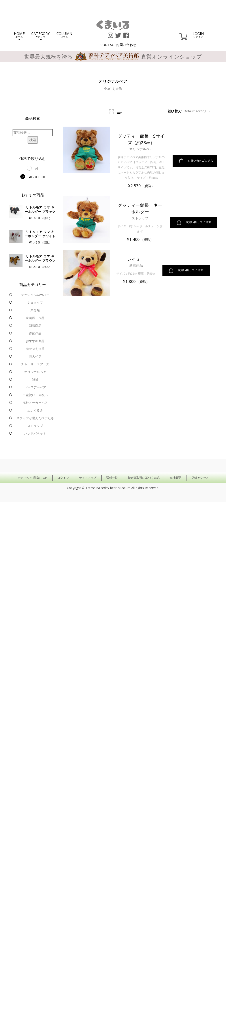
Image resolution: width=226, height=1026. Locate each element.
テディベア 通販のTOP (32, 478)
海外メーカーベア (35, 402)
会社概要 (175, 478)
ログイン (63, 478)
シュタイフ (35, 302)
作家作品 (35, 333)
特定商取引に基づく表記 (143, 478)
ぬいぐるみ (35, 410)
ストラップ (35, 426)
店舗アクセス (200, 478)
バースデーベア (35, 387)
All (37, 168)
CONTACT (118, 44)
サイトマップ (87, 478)
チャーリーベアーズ (35, 364)
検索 (32, 140)
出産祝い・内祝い (35, 395)
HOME (19, 35)
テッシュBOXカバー (35, 295)
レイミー (136, 259)
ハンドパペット (35, 433)
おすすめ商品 (35, 341)
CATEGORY (40, 35)
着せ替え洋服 (35, 349)
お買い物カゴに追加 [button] (196, 161)
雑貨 (35, 379)
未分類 (35, 310)
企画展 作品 (35, 318)
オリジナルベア (35, 372)
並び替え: (175, 111)
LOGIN (198, 34)
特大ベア (35, 356)
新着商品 (35, 325)
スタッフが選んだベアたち (35, 418)
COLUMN (64, 34)
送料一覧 (112, 478)
